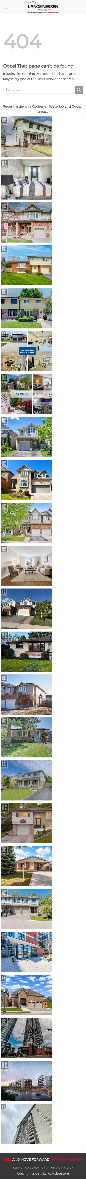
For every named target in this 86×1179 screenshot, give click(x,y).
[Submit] (79, 90)
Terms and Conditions (30, 1167)
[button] (5, 7)
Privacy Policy (61, 1167)
